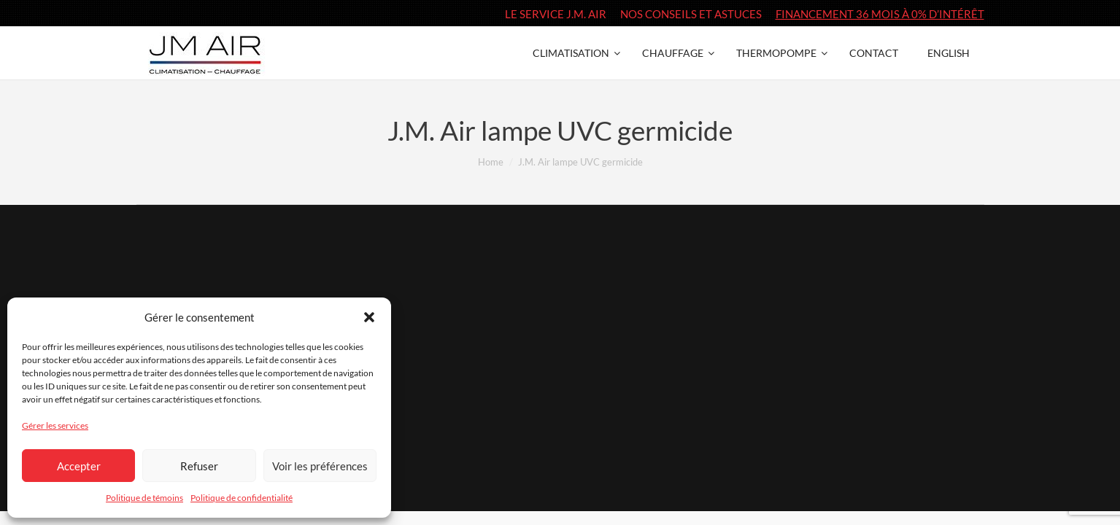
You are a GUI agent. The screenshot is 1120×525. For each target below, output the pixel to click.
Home (490, 162)
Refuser (199, 465)
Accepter (79, 465)
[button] (369, 317)
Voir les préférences (320, 465)
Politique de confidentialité (241, 497)
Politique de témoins (144, 497)
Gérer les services (55, 425)
